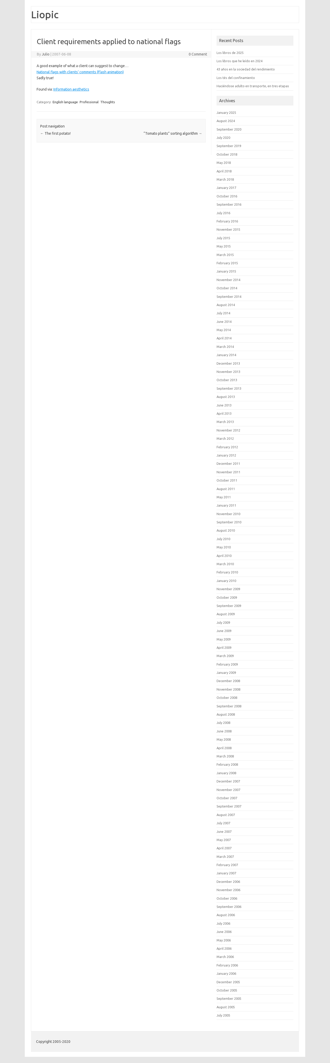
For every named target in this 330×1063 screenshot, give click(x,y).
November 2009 (228, 589)
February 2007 (227, 865)
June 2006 (224, 931)
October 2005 (227, 990)
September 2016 (229, 204)
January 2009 (226, 672)
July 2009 (223, 622)
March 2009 (225, 656)
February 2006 (227, 965)
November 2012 (228, 430)
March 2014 (225, 346)
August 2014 (226, 305)
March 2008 (225, 756)
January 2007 (226, 873)
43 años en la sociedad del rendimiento (246, 69)
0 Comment (198, 54)
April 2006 (224, 948)
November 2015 (228, 229)
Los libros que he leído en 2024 (239, 61)
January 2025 (226, 112)
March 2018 (225, 179)
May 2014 (224, 330)
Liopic (45, 14)
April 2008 (224, 748)
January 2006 (226, 973)
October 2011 (227, 480)
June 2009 (224, 631)
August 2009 (226, 614)
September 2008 (229, 706)
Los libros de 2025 (230, 52)
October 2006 (227, 898)
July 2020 (223, 137)
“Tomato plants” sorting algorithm (173, 133)
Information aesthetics (71, 89)
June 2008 (224, 731)
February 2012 (227, 447)
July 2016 (223, 213)
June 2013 (224, 405)
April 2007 (224, 848)
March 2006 (225, 956)
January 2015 (226, 271)
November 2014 (228, 280)
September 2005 (229, 998)
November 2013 (228, 371)
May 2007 (224, 840)
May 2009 (224, 639)
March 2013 (225, 421)
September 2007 (229, 806)
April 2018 (224, 171)
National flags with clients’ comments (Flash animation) (80, 72)
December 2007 (228, 781)
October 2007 (227, 798)
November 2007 (228, 790)
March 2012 (225, 438)
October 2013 (227, 380)
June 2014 (224, 321)
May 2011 (224, 497)
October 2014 (227, 288)
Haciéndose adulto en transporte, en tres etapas (253, 86)
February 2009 (227, 664)
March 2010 (225, 564)
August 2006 (226, 915)
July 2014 (223, 313)
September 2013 (229, 388)
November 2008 (228, 689)
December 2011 (228, 463)
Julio (46, 54)
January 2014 (226, 355)
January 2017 (226, 187)
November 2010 (228, 514)
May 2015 (224, 246)
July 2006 (223, 923)
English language (65, 102)
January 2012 (226, 455)
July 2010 (223, 539)
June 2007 (224, 831)
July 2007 (223, 823)
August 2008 (226, 714)
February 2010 (227, 572)
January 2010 (226, 580)
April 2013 (224, 413)
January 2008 (226, 773)
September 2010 (229, 522)
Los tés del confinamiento (236, 77)
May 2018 (224, 162)
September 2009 (229, 606)
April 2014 (224, 338)
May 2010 (224, 547)
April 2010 (224, 555)
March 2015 (225, 255)
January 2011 (226, 505)
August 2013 (226, 396)
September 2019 (229, 146)
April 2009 (224, 647)
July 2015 (223, 238)
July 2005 (223, 1015)
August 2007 (226, 815)
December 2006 (228, 881)
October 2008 (227, 697)
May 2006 (224, 940)
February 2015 (227, 263)
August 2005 (226, 1007)
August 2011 (226, 489)
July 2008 (223, 722)
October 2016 (227, 196)
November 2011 (228, 472)
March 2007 (225, 856)
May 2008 (224, 739)
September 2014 (229, 296)
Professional (89, 102)
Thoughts (107, 102)
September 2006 (229, 906)
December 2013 (228, 363)
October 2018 (227, 154)
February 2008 (227, 764)
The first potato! (55, 133)
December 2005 (228, 982)
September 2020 (229, 129)
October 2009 (227, 597)
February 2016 (227, 221)
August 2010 (226, 530)
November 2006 (228, 890)
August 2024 (226, 121)
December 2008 (228, 681)
